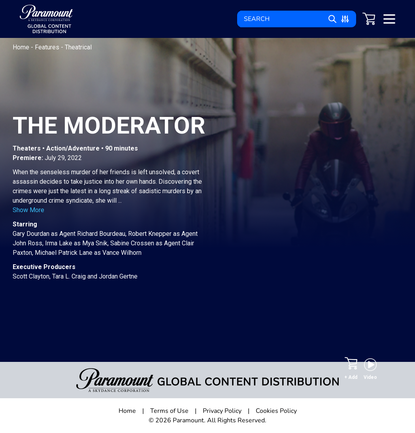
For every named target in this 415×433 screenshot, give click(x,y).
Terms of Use (169, 411)
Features (48, 47)
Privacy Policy (222, 411)
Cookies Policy (276, 411)
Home (22, 47)
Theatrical (78, 47)
